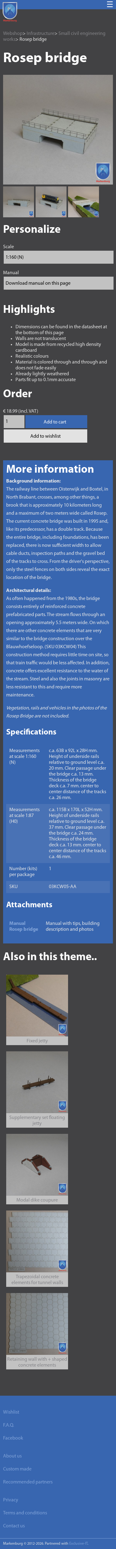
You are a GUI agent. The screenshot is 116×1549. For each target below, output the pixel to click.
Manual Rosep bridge (23, 926)
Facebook (13, 1438)
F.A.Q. (8, 1425)
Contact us (14, 1526)
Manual (11, 272)
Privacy (10, 1500)
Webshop (13, 33)
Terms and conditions (25, 1513)
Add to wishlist (45, 436)
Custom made (17, 1469)
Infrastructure (40, 33)
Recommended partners (28, 1482)
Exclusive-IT (78, 1544)
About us (12, 1456)
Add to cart (55, 422)
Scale (8, 247)
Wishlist (11, 1412)
